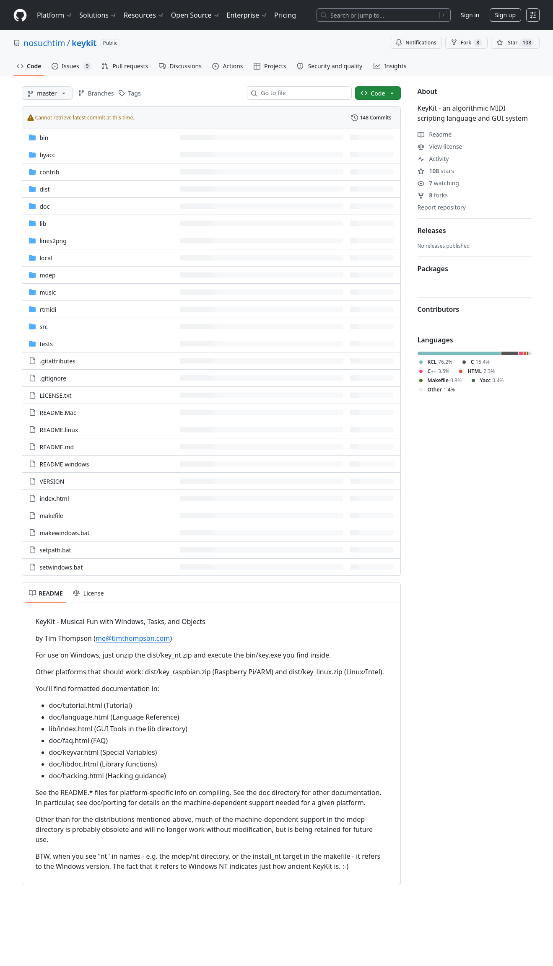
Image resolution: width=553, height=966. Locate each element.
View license (440, 146)
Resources (144, 15)
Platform (55, 15)
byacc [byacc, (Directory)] (47, 155)
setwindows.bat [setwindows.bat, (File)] (61, 567)
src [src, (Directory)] (44, 327)
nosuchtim (44, 43)
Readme (435, 134)
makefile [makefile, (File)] (51, 516)
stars (436, 171)
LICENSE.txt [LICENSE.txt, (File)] (56, 395)
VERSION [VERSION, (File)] (52, 481)
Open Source (195, 15)
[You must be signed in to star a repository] (515, 43)
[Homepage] (20, 15)
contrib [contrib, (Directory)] (50, 172)
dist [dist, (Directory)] (45, 189)
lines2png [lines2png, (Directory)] (53, 241)
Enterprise (247, 15)
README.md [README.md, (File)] (57, 447)
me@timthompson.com (133, 638)
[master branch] (47, 93)
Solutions (98, 15)
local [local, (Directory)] (46, 258)
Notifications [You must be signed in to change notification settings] (415, 42)
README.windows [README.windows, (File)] (64, 464)
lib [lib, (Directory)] (43, 224)
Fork (466, 43)
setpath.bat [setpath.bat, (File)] (55, 550)
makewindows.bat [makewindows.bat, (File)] (65, 533)
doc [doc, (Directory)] (45, 206)
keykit (84, 43)
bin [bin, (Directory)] (44, 138)
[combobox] (303, 93)
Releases (432, 230)
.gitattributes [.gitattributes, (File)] (57, 361)
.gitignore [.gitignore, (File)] (53, 378)
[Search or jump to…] (383, 15)
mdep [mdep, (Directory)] (48, 275)
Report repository (442, 207)
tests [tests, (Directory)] (46, 344)
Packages (433, 268)
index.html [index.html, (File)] (54, 498)
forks (433, 195)
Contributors (439, 309)
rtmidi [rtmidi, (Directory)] (48, 309)
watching (438, 183)
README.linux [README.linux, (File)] (59, 430)
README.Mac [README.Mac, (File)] (58, 413)
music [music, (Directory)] (48, 292)
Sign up (505, 15)
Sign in (470, 15)
